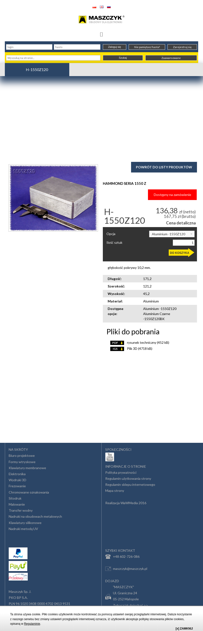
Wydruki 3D (17, 480)
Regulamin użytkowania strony (128, 478)
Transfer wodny (21, 510)
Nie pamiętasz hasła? (147, 47)
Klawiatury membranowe (27, 468)
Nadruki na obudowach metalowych (35, 516)
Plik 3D (131, 348)
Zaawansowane (171, 57)
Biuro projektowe (22, 455)
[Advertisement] (101, 118)
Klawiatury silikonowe (25, 523)
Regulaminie (32, 623)
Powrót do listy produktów (164, 167)
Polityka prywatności (120, 472)
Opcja (110, 234)
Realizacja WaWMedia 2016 (125, 503)
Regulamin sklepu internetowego (130, 484)
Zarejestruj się (182, 47)
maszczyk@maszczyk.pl (126, 568)
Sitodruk (15, 498)
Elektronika (17, 474)
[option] (53, 198)
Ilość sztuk (114, 242)
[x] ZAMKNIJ (184, 628)
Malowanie (17, 504)
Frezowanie (17, 486)
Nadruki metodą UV (23, 529)
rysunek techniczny (139, 342)
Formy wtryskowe (22, 462)
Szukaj (123, 57)
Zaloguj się (114, 46)
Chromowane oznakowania (29, 492)
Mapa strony (114, 490)
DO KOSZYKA (179, 253)
